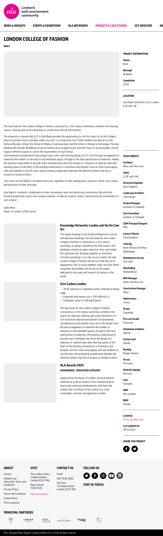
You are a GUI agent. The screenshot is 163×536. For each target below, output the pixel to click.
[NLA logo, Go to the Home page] (26, 12)
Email (60, 474)
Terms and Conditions (15, 493)
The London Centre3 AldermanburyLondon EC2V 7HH (40, 477)
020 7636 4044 (65, 478)
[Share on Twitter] (134, 448)
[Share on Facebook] (126, 448)
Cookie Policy (11, 498)
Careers (8, 474)
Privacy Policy (11, 489)
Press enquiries (12, 502)
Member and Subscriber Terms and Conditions (15, 481)
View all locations (39, 494)
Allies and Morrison (133, 419)
